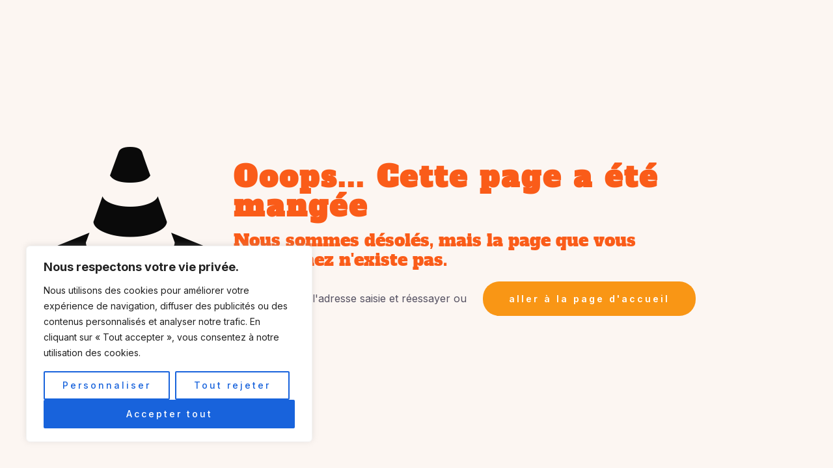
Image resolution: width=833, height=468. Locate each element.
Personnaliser (106, 385)
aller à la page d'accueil (589, 298)
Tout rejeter (232, 385)
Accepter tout (169, 413)
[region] (169, 344)
